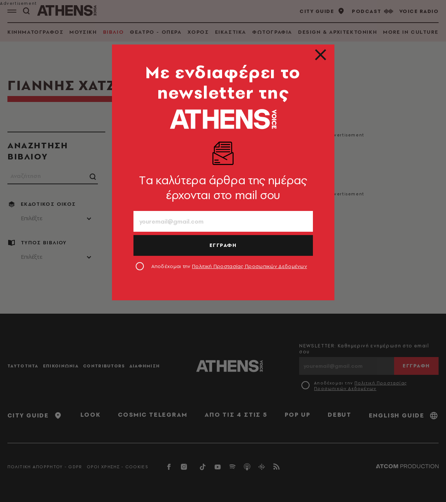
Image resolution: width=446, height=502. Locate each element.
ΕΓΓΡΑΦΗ (223, 245)
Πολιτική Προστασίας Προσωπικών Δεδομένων (249, 266)
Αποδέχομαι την (229, 266)
